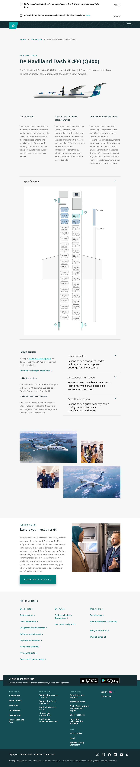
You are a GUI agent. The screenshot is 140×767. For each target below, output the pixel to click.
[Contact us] (106, 696)
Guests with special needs (32, 659)
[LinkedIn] (115, 754)
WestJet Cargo (96, 637)
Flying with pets (27, 653)
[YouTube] (121, 754)
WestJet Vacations (98, 630)
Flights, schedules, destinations (63, 616)
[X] (97, 754)
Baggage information (30, 640)
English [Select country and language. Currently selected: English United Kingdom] (107, 692)
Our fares (59, 608)
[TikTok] (127, 754)
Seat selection (26, 615)
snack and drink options (40, 358)
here (88, 15)
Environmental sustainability (103, 621)
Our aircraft (25, 608)
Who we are (95, 608)
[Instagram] (103, 754)
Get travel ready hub (64, 624)
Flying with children (29, 646)
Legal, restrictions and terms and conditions (32, 754)
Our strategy (96, 615)
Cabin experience (28, 621)
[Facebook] (109, 754)
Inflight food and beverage (32, 627)
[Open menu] (129, 24)
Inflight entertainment (30, 634)
